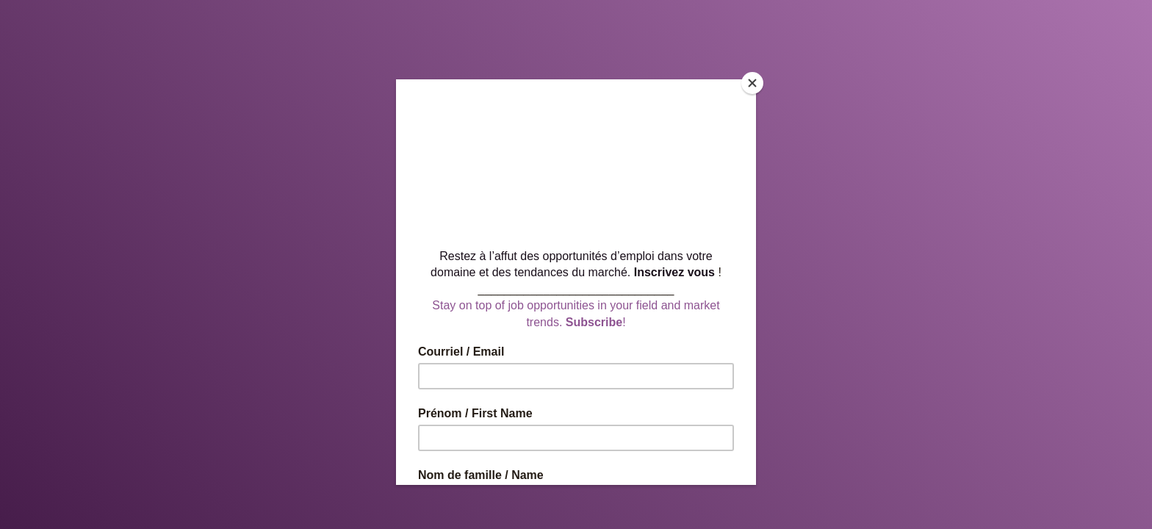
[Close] (752, 83)
